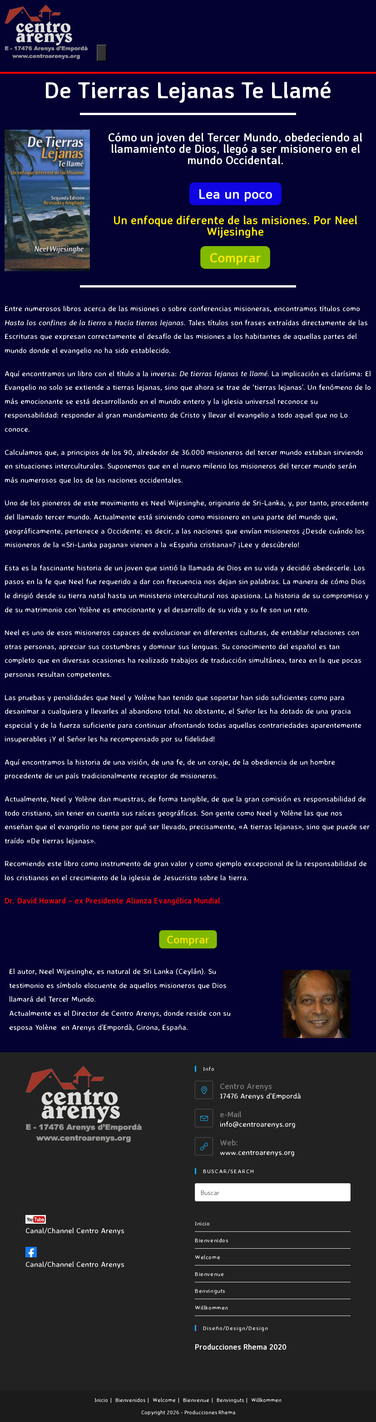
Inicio (202, 1223)
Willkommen (211, 1307)
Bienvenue (209, 1273)
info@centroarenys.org (258, 1124)
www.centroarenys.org (257, 1152)
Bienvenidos (212, 1240)
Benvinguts (210, 1290)
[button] (235, 193)
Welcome (207, 1257)
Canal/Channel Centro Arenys (74, 1225)
